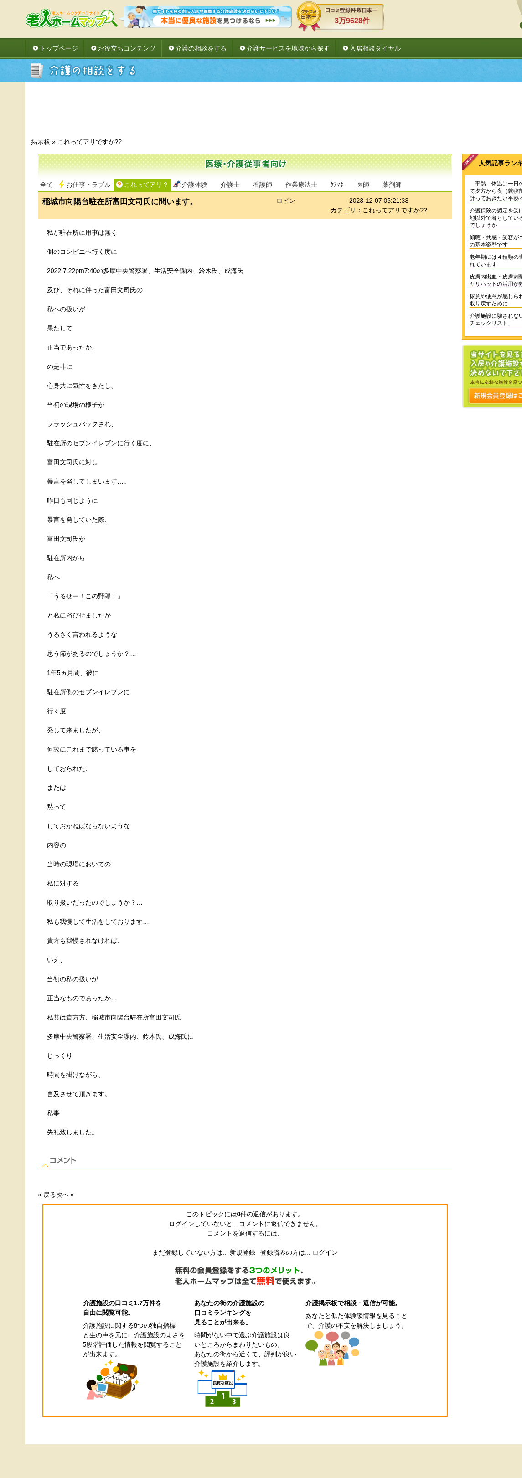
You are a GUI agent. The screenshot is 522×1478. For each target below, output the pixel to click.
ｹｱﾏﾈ (337, 184)
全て (46, 184)
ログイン (325, 1252)
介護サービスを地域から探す (288, 48)
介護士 (230, 184)
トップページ (59, 48)
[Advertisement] (308, 112)
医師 (363, 184)
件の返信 (251, 1214)
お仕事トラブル (88, 184)
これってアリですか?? (89, 141)
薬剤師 (392, 184)
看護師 (262, 184)
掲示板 (40, 141)
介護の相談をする (201, 48)
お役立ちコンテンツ (126, 48)
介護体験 (194, 184)
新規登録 (242, 1252)
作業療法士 (301, 184)
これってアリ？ (146, 184)
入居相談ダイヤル (375, 48)
